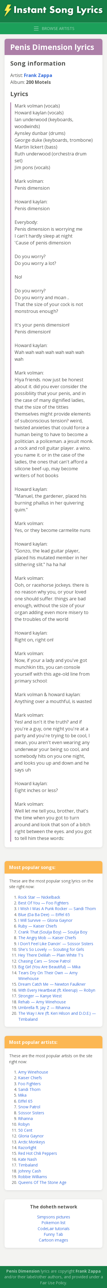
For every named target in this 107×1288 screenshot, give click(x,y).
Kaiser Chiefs (30, 1077)
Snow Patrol (29, 1106)
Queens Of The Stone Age (42, 1182)
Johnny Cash (29, 1171)
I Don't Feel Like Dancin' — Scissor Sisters (55, 943)
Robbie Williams (32, 1176)
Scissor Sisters (31, 1112)
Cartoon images (53, 1240)
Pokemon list (53, 1222)
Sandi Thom (29, 1089)
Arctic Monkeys (31, 1142)
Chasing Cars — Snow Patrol (44, 961)
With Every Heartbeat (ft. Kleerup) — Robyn (56, 990)
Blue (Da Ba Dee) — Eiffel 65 (44, 914)
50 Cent (25, 1130)
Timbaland (28, 1165)
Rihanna (25, 1118)
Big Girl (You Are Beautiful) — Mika (49, 966)
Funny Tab (53, 1234)
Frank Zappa (38, 75)
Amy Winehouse (33, 1072)
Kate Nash (27, 1159)
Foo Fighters (29, 1083)
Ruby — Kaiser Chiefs (37, 926)
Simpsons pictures (53, 1217)
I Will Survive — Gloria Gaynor (45, 920)
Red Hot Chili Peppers (37, 1153)
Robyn (24, 1124)
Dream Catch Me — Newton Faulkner (52, 984)
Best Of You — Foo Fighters (43, 903)
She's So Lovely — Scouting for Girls (51, 949)
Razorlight (27, 1147)
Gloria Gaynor (31, 1136)
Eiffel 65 (25, 1101)
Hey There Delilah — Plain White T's (50, 955)
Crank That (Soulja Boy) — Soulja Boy (52, 932)
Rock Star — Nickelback (39, 897)
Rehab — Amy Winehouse (42, 1002)
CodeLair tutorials (54, 1228)
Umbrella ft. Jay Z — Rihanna (44, 1007)
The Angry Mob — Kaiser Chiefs (47, 937)
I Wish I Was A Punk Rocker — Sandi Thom (57, 908)
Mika (22, 1095)
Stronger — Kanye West (40, 996)
